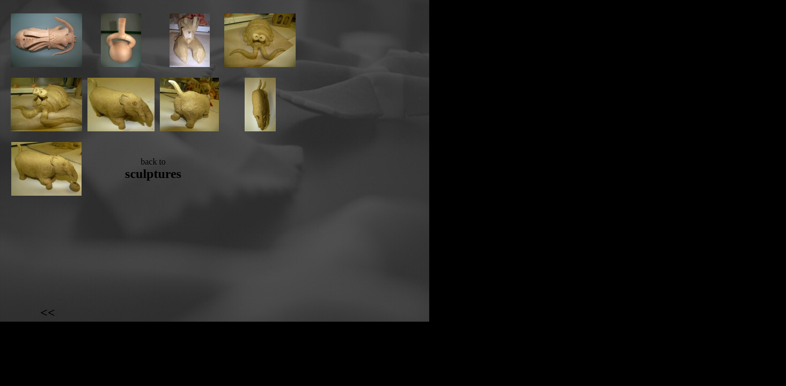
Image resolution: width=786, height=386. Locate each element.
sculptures (153, 174)
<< (47, 313)
